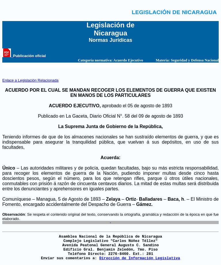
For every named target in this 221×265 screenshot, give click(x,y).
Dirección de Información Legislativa (139, 258)
